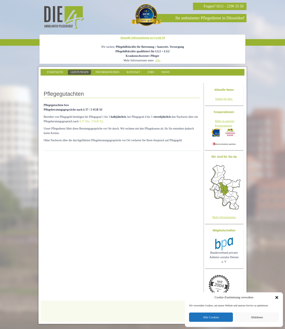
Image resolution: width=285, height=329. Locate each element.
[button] (277, 297)
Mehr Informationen (224, 217)
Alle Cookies (211, 317)
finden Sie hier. (224, 98)
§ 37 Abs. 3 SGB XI (91, 121)
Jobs (157, 60)
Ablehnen (257, 317)
